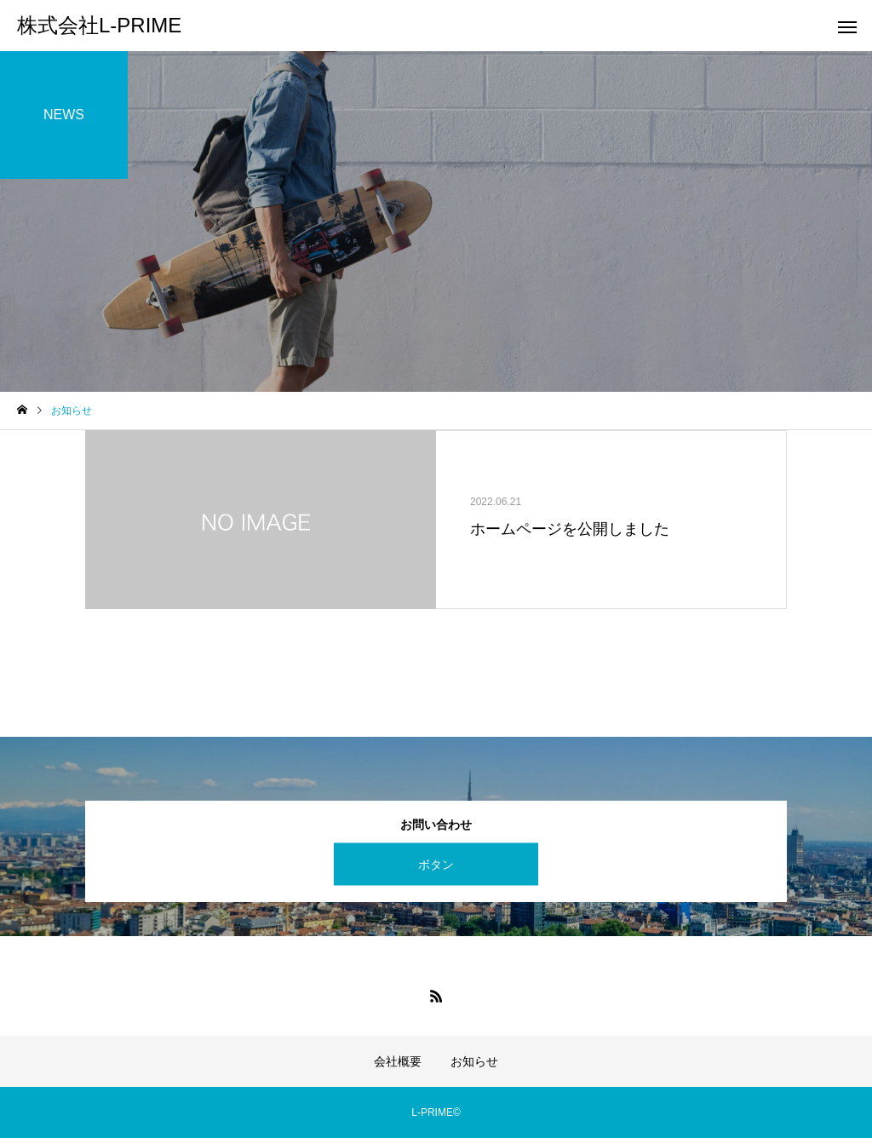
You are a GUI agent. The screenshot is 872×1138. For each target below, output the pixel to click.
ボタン (436, 864)
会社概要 (398, 1061)
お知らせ (474, 1061)
